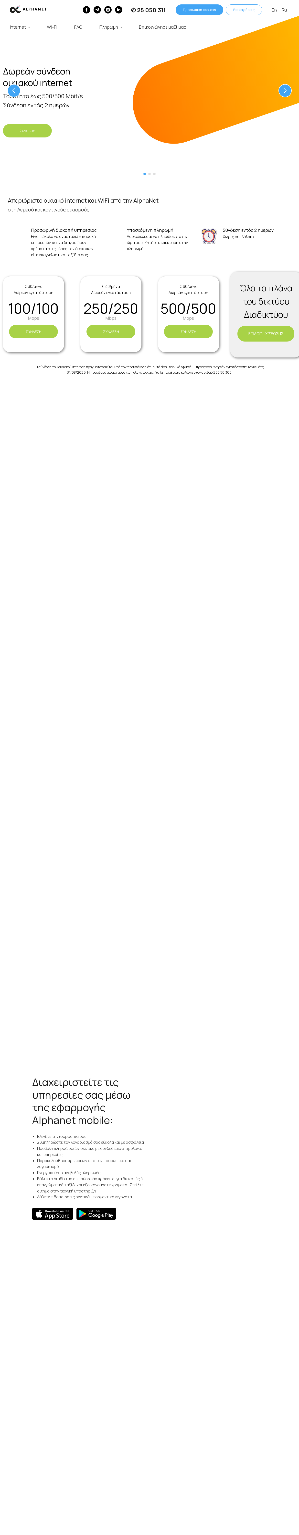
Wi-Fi (52, 27)
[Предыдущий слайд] (14, 90)
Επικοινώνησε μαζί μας (162, 27)
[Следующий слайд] (285, 90)
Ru (284, 10)
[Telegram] (97, 9)
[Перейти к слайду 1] (144, 174)
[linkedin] (118, 9)
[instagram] (108, 9)
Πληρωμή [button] (109, 27)
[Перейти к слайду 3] (154, 174)
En (274, 10)
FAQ (78, 27)
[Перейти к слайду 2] (149, 174)
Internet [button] (18, 27)
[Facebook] (86, 9)
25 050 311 (151, 10)
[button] (27, 130)
